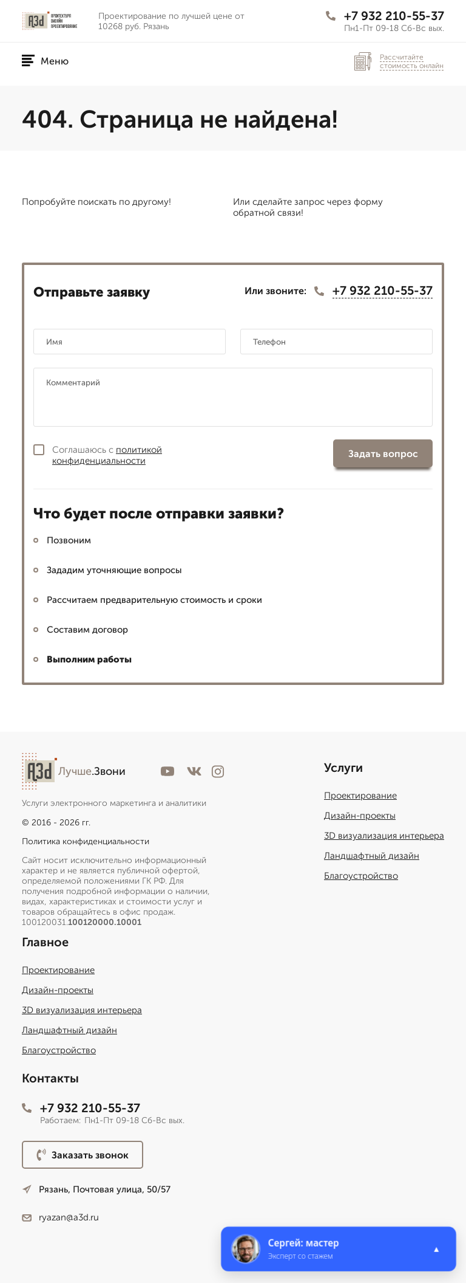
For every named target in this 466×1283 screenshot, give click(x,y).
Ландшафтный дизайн (371, 855)
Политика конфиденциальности (85, 841)
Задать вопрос (383, 453)
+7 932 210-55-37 (385, 16)
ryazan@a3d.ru (60, 1217)
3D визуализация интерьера (384, 835)
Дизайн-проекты (360, 815)
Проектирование (360, 795)
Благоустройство (361, 875)
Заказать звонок (82, 1155)
